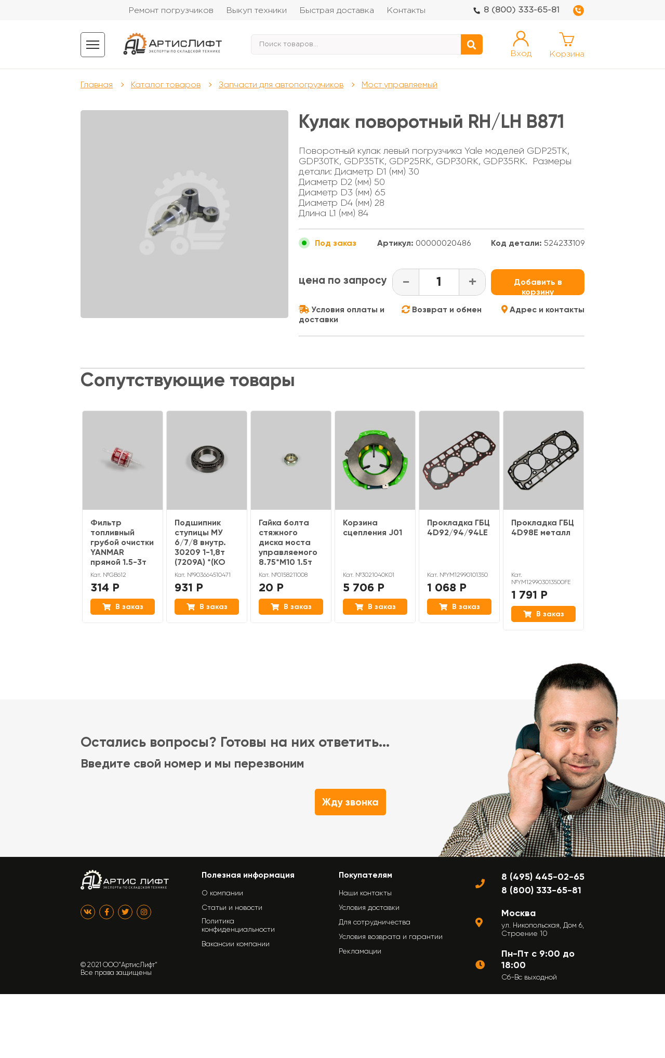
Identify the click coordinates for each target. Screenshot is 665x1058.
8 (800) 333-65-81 (522, 10)
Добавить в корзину (538, 286)
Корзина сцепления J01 (372, 527)
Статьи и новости (232, 907)
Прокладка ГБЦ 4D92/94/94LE (458, 527)
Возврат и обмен (442, 309)
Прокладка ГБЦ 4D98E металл (542, 527)
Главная (97, 84)
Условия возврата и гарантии (391, 936)
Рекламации (360, 951)
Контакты (406, 11)
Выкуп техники (256, 11)
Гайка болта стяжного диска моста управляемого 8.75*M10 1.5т (288, 542)
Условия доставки (369, 907)
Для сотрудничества (374, 922)
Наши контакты (365, 893)
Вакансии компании (236, 944)
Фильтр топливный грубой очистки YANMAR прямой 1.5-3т (122, 542)
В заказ (122, 606)
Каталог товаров (166, 84)
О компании (222, 893)
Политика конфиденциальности (238, 925)
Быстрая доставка (336, 11)
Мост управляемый (399, 84)
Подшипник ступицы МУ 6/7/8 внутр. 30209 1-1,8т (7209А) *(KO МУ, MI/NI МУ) (201, 547)
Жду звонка (350, 802)
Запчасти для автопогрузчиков (281, 84)
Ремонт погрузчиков (171, 11)
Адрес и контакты (542, 309)
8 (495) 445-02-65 (542, 876)
